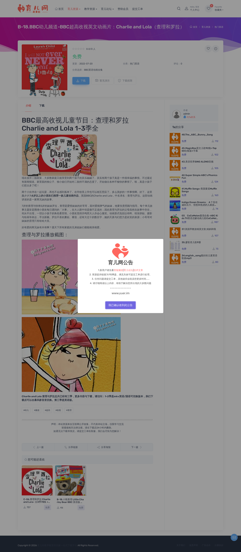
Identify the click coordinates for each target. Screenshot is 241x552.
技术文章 (138, 270)
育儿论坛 (128, 270)
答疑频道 (118, 270)
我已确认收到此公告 (120, 305)
